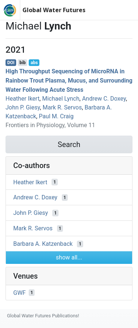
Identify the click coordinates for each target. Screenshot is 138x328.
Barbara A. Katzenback (42, 243)
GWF (19, 292)
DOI (11, 62)
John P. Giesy (23, 107)
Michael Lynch (60, 98)
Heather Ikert (22, 98)
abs (34, 62)
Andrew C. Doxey (104, 98)
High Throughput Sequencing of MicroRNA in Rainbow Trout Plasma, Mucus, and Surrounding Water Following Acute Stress (69, 80)
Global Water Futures (53, 10)
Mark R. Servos (62, 107)
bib (23, 62)
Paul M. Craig (56, 116)
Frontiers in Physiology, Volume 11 (50, 125)
